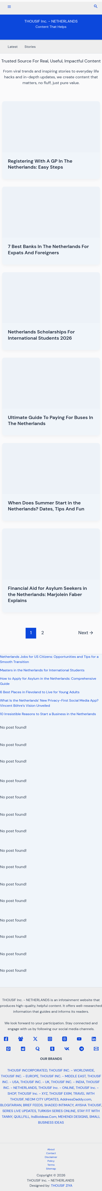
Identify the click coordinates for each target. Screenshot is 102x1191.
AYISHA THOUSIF (88, 1105)
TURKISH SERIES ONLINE (57, 1111)
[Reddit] (23, 1049)
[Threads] (65, 1039)
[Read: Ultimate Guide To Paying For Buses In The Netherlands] (51, 382)
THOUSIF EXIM (60, 1093)
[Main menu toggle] (9, 6)
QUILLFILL (21, 1116)
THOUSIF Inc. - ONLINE (56, 1087)
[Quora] (38, 1049)
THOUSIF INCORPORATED (27, 1070)
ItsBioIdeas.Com (44, 1116)
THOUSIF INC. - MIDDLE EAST (63, 1076)
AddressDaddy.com (75, 1099)
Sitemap (51, 1168)
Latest (13, 46)
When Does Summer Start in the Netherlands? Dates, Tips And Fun (46, 506)
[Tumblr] (52, 1049)
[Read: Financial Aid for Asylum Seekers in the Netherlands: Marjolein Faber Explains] (51, 553)
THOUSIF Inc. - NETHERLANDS (50, 21)
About (51, 1149)
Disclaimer (51, 1157)
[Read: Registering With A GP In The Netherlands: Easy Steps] (51, 126)
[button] (96, 6)
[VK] (67, 1049)
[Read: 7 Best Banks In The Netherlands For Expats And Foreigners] (51, 212)
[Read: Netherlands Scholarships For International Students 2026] (51, 297)
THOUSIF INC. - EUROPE (20, 1076)
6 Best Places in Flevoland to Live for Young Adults (39, 692)
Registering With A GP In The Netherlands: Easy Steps (40, 164)
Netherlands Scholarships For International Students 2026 (41, 335)
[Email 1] (96, 1049)
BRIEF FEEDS (33, 1105)
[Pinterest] (8, 1049)
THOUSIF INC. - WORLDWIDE (71, 1070)
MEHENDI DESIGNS (73, 1116)
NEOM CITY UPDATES (42, 1099)
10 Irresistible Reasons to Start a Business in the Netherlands (48, 714)
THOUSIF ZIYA (62, 1185)
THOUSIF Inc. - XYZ (33, 1093)
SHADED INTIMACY (59, 1105)
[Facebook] (6, 1039)
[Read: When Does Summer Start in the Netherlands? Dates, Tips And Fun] (51, 468)
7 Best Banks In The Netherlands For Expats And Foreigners (48, 249)
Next (85, 633)
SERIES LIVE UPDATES (19, 1111)
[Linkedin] (94, 1039)
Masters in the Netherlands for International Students (42, 670)
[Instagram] (50, 1039)
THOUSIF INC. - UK (34, 1082)
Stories (30, 46)
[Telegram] (82, 1049)
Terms (51, 1165)
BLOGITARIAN (11, 1105)
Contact (51, 1153)
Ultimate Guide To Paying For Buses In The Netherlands (50, 420)
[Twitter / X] (35, 1039)
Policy (51, 1161)
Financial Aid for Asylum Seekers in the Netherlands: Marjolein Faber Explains (47, 594)
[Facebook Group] (21, 1039)
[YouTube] (79, 1039)
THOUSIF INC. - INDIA (67, 1082)
